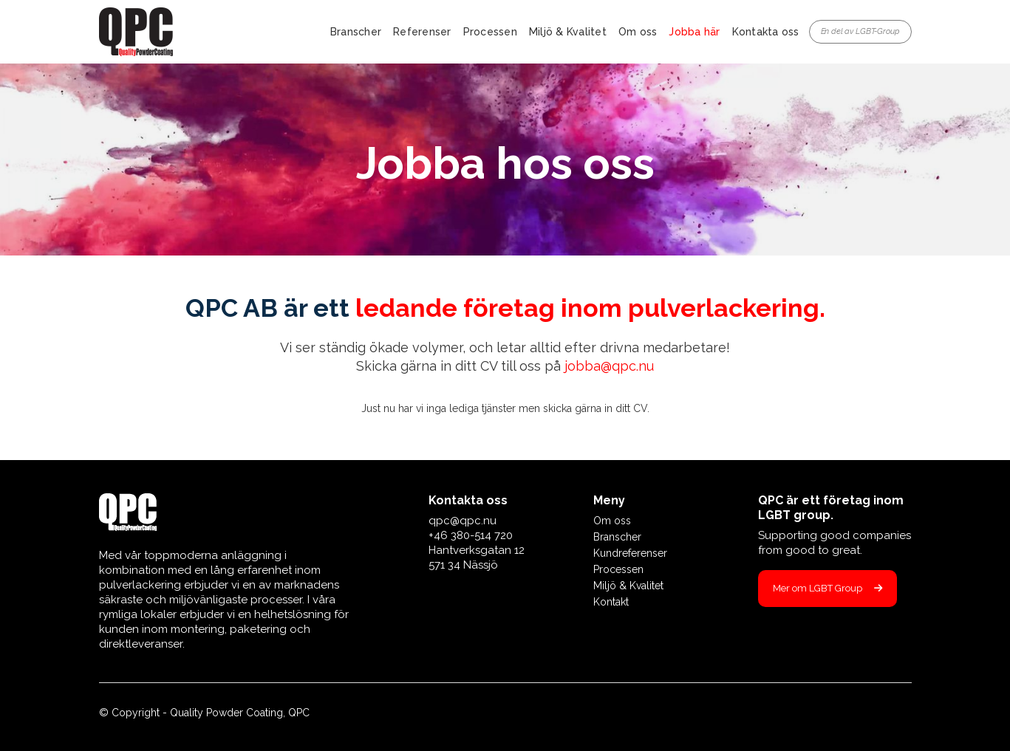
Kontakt (611, 602)
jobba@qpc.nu (609, 366)
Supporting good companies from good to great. (834, 543)
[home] (136, 31)
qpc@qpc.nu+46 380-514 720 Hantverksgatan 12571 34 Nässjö (477, 543)
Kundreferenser (630, 553)
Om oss (638, 32)
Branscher (355, 32)
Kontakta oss (765, 32)
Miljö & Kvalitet (568, 32)
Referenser (422, 32)
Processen (490, 32)
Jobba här (694, 32)
